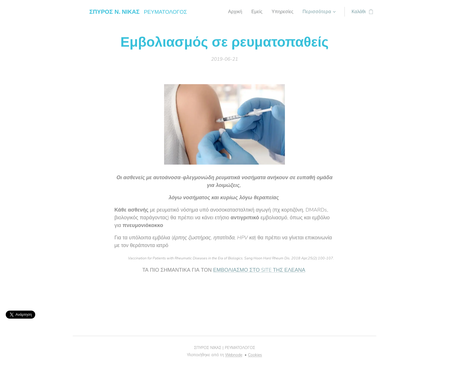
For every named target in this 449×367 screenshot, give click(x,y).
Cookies (255, 355)
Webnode (233, 355)
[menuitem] (233, 12)
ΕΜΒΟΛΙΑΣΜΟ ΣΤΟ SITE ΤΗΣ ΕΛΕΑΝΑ (259, 270)
